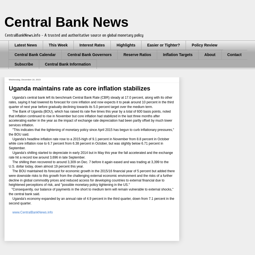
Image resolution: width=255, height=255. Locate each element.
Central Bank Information (68, 64)
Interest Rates (92, 45)
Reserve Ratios (137, 54)
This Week (58, 45)
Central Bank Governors (89, 54)
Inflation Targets (177, 54)
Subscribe (24, 64)
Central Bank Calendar (35, 54)
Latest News (26, 45)
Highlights (126, 45)
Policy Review (204, 45)
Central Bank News (66, 22)
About (209, 54)
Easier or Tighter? (163, 45)
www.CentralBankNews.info (32, 212)
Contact (234, 54)
